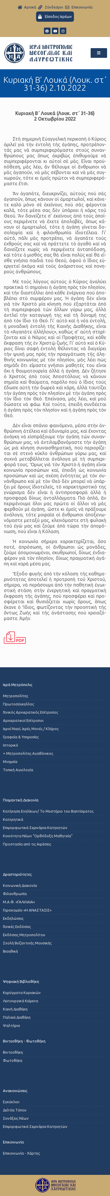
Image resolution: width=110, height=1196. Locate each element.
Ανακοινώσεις (15, 1091)
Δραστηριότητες (17, 874)
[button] (99, 53)
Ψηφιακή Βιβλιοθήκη (21, 981)
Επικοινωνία (13, 1142)
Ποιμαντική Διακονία (20, 800)
